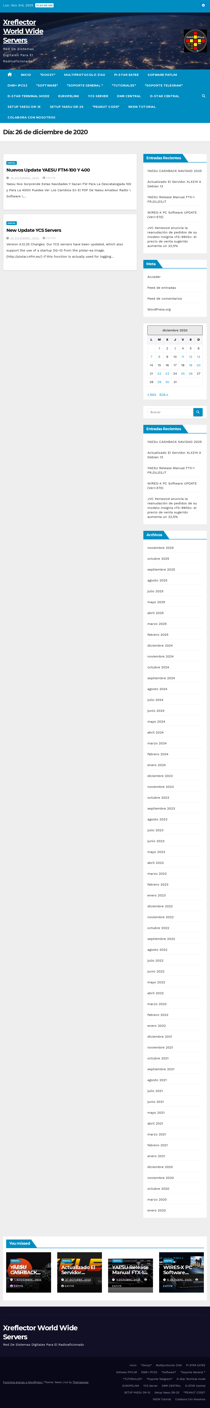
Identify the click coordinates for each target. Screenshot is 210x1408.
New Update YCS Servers (33, 230)
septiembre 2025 (161, 569)
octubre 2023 (158, 798)
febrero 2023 (158, 884)
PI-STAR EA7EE (126, 75)
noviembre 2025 (160, 548)
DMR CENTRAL (129, 96)
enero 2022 (156, 1026)
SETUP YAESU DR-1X (24, 107)
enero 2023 (156, 895)
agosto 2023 (157, 819)
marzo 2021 (156, 1134)
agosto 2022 (157, 950)
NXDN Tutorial (142, 107)
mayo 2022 (156, 982)
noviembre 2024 (160, 656)
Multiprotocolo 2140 (84, 75)
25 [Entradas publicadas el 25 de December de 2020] (183, 373)
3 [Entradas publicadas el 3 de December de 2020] (175, 348)
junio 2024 (155, 711)
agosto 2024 (157, 689)
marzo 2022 (157, 1004)
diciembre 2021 (159, 1036)
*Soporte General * (85, 85)
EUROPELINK (68, 96)
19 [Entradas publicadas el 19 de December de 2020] (190, 365)
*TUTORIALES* (124, 85)
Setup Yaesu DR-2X (67, 107)
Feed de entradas (161, 288)
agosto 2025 (157, 580)
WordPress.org (159, 309)
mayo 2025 (156, 602)
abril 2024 (155, 732)
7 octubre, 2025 (129, 1279)
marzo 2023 (157, 874)
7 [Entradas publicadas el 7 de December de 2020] (151, 357)
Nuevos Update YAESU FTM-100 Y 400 (48, 170)
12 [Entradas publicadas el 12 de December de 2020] (190, 357)
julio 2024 (155, 700)
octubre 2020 (158, 1189)
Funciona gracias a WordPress (23, 1382)
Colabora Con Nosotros (32, 117)
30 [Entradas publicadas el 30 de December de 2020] (167, 382)
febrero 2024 (157, 754)
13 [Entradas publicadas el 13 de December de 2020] (198, 357)
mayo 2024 (156, 721)
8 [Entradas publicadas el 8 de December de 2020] (159, 357)
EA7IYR (49, 177)
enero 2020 (156, 1210)
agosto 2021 (157, 1080)
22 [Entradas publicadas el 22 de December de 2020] (159, 373)
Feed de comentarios (164, 298)
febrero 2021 (157, 1145)
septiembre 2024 (161, 678)
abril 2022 (155, 993)
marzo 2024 (157, 743)
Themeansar (80, 1382)
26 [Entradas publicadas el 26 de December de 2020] (191, 373)
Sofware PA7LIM (162, 75)
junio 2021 (155, 1102)
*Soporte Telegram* (164, 85)
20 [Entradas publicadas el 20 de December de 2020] (199, 365)
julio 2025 (155, 591)
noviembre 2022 (160, 917)
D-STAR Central (164, 96)
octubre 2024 (158, 667)
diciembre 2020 (160, 1167)
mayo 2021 (156, 1113)
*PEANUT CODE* (105, 107)
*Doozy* (47, 75)
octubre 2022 (158, 928)
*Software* (47, 85)
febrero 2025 (157, 635)
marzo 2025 (157, 624)
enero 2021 (156, 1156)
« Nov (151, 394)
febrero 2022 (158, 1015)
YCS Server (98, 96)
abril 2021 (155, 1123)
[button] (203, 96)
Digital (12, 163)
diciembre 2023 (160, 776)
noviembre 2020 (160, 1178)
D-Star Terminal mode (28, 96)
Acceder (154, 277)
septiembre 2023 (161, 808)
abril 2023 (155, 863)
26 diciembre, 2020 (25, 177)
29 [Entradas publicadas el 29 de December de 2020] (159, 382)
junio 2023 (155, 841)
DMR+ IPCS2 (17, 85)
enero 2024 (156, 765)
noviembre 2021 (160, 1047)
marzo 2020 (157, 1199)
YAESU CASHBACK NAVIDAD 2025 (174, 171)
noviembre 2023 (160, 787)
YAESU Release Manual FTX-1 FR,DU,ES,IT (130, 1272)
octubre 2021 (158, 1058)
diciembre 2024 (160, 645)
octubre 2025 (158, 559)
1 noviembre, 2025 (27, 1279)
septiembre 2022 (161, 939)
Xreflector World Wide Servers (23, 31)
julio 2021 (155, 1091)
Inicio (26, 75)
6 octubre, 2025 (180, 1279)
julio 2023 (155, 830)
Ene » (164, 394)
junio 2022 (155, 971)
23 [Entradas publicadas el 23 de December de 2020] (167, 373)
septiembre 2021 (161, 1069)
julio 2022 (155, 960)
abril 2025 (155, 613)
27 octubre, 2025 (78, 1279)
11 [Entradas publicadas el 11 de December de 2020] (182, 357)
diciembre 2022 (160, 906)
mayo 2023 (156, 852)
